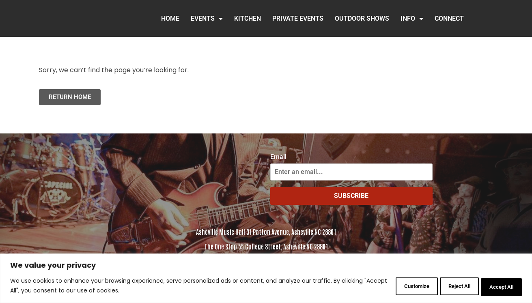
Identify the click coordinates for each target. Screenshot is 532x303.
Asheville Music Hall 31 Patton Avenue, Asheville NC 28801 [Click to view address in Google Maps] (266, 232)
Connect (449, 18)
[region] (266, 279)
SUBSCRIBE (351, 196)
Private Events (297, 18)
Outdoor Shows (362, 18)
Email (278, 157)
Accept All (497, 286)
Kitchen (247, 18)
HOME (170, 18)
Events (207, 18)
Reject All (445, 286)
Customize (392, 286)
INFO (412, 18)
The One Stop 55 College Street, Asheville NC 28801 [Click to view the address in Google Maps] (266, 246)
